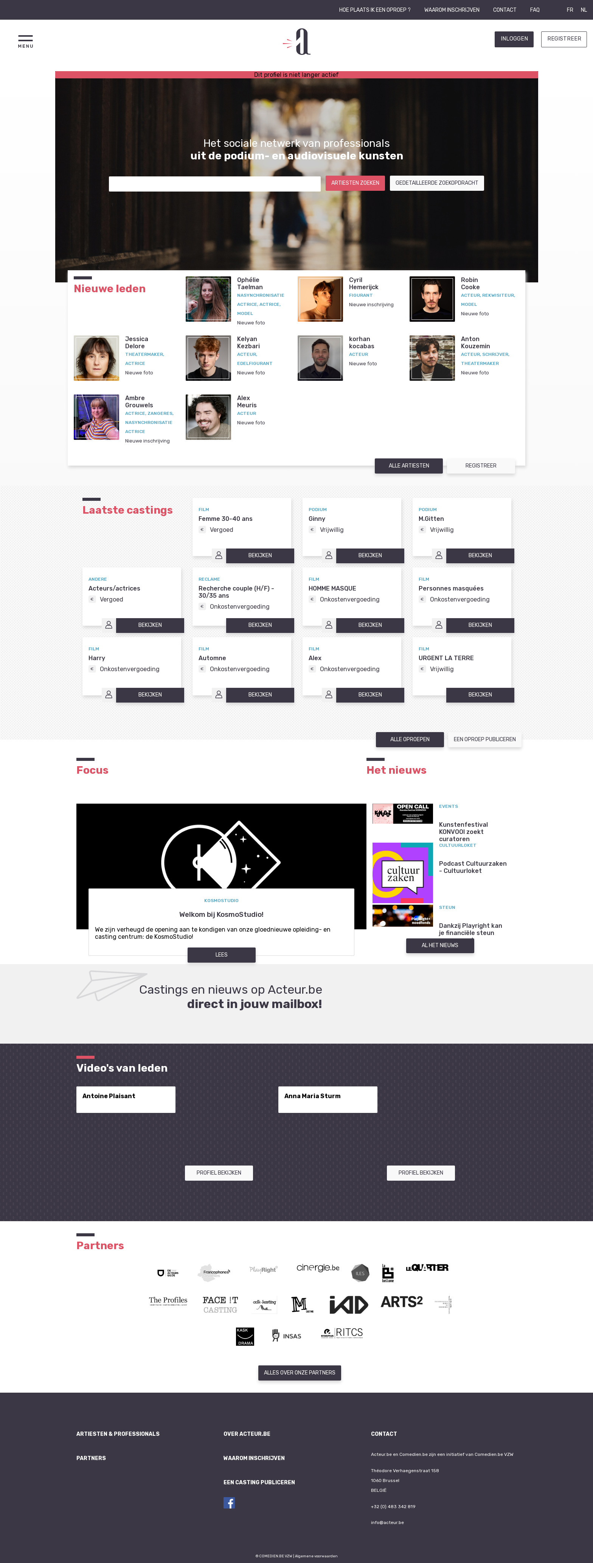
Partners (91, 1458)
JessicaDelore (136, 342)
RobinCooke (470, 283)
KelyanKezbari (248, 342)
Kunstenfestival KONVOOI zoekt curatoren (463, 832)
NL (584, 10)
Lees (222, 955)
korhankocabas (361, 342)
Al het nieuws (440, 945)
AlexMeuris (247, 401)
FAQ (535, 10)
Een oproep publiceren (485, 739)
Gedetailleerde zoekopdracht (437, 183)
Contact (505, 10)
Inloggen (514, 39)
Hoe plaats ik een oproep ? (375, 10)
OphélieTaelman (250, 283)
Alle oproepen (410, 739)
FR (570, 10)
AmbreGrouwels (139, 401)
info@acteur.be (387, 1522)
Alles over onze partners (299, 1373)
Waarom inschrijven (452, 10)
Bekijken (260, 555)
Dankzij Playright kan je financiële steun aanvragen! (470, 933)
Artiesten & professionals (118, 1434)
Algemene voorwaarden (316, 1556)
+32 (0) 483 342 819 (393, 1506)
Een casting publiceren (259, 1482)
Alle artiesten (409, 466)
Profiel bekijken (219, 1173)
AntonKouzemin (475, 342)
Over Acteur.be (247, 1434)
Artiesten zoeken (355, 183)
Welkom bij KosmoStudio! (221, 914)
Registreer (564, 39)
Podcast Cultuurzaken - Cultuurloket (473, 867)
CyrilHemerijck (364, 283)
